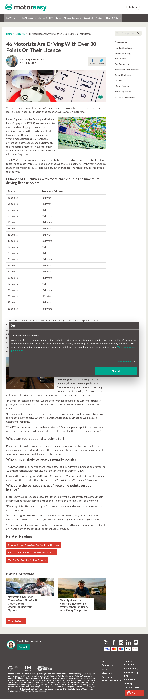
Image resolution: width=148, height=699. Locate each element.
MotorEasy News (123, 86)
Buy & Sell (88, 18)
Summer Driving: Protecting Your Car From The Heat (33, 544)
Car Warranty (12, 18)
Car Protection (122, 64)
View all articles (16, 621)
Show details (124, 361)
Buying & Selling (123, 53)
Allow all (116, 370)
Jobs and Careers (133, 687)
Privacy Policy (131, 672)
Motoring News (123, 91)
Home (9, 33)
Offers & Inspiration (125, 96)
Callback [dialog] (23, 647)
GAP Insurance (29, 18)
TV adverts (120, 58)
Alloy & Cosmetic (72, 18)
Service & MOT (45, 18)
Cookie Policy (131, 668)
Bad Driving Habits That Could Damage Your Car (31, 552)
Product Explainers (124, 47)
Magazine (20, 33)
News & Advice (113, 18)
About (105, 661)
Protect (99, 18)
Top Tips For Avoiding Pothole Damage (27, 560)
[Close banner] (136, 325)
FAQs (104, 669)
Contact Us (107, 665)
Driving (118, 80)
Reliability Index (123, 75)
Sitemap (128, 683)
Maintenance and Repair (127, 69)
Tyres (58, 18)
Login (133, 7)
